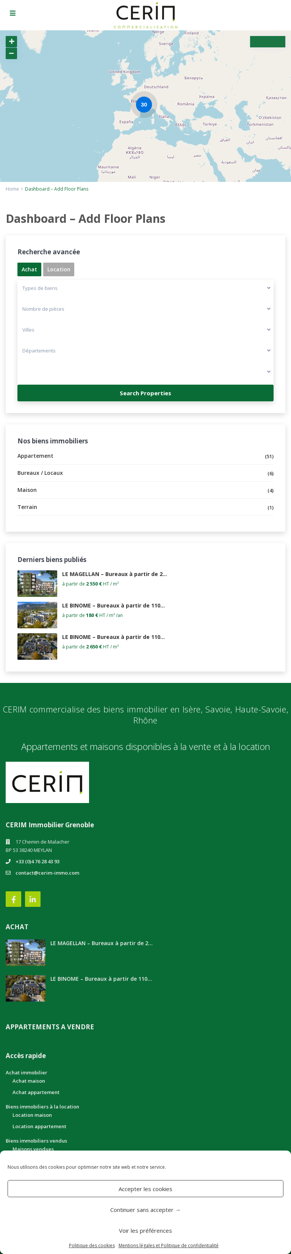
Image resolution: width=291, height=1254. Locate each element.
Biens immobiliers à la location (42, 1106)
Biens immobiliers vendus (36, 1140)
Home (12, 189)
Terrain (27, 506)
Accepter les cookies (145, 1189)
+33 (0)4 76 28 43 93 (37, 861)
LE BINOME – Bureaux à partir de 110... (113, 605)
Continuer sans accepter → (145, 1209)
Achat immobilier (26, 1072)
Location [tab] (58, 269)
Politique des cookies (92, 1245)
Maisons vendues (33, 1149)
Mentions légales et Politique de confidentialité (169, 1245)
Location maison (32, 1115)
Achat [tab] (29, 269)
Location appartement (39, 1126)
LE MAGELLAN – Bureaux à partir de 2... (114, 574)
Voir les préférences (145, 1230)
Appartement (35, 455)
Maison (27, 489)
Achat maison (29, 1080)
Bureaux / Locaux (40, 472)
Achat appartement (36, 1092)
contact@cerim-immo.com (47, 872)
